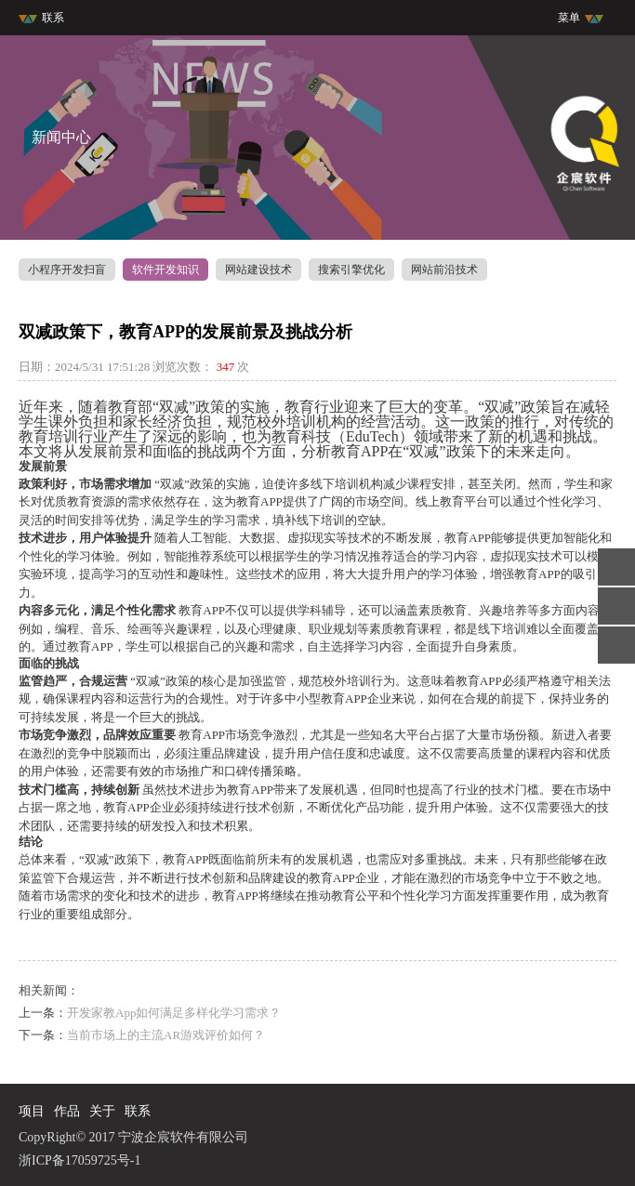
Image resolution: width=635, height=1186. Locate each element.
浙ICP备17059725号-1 (79, 1160)
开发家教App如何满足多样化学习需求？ (174, 1013)
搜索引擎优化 (351, 269)
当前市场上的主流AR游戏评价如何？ (166, 1035)
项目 (32, 1111)
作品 (67, 1111)
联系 (41, 17)
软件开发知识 (165, 269)
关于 (102, 1111)
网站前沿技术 (444, 269)
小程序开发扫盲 (67, 269)
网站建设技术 (258, 269)
